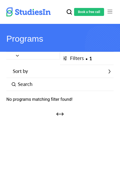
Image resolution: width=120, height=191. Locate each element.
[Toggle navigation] (110, 11)
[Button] (33, 55)
